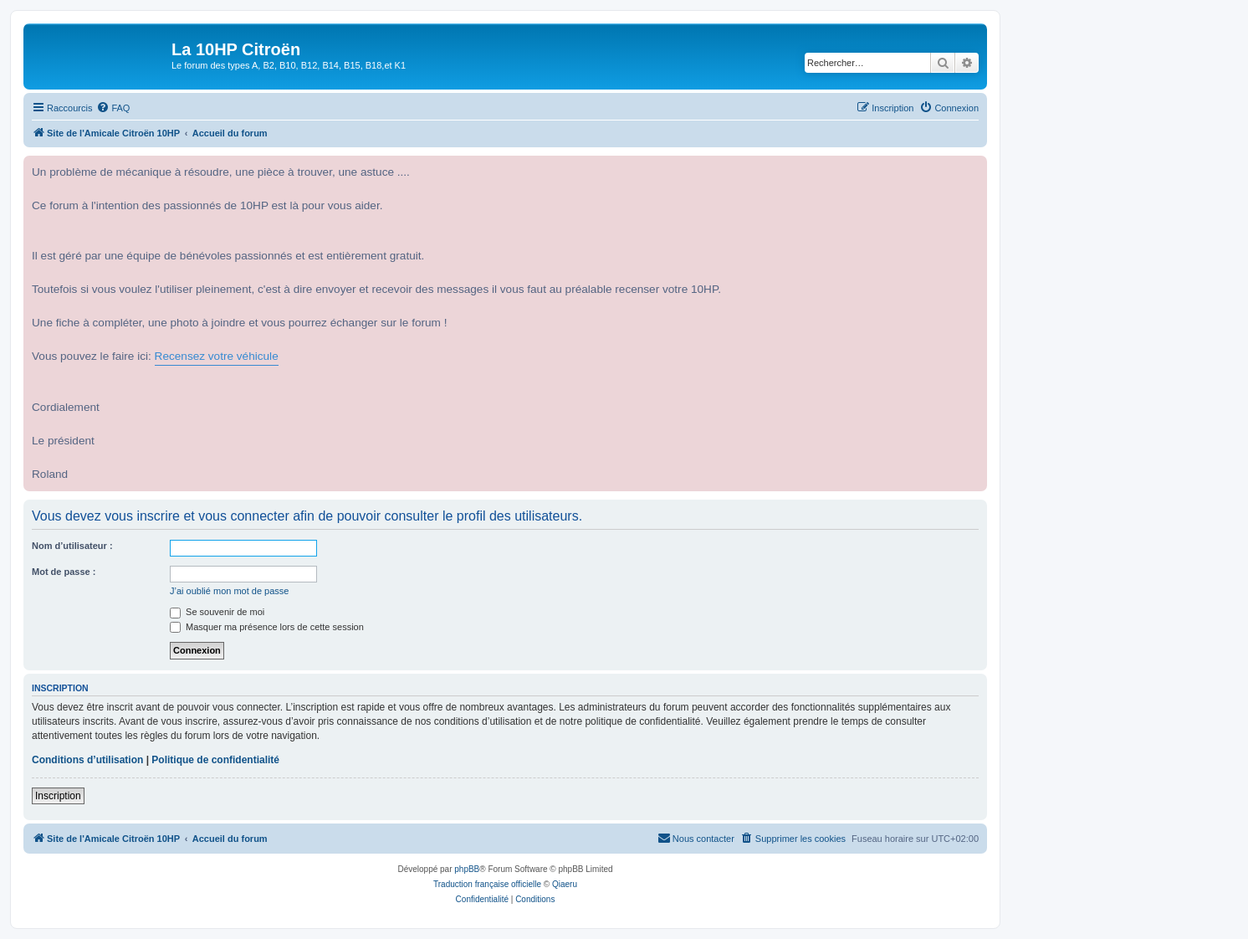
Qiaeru (564, 884)
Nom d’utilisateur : (72, 546)
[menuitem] (113, 108)
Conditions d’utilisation (87, 760)
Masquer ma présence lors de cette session (267, 627)
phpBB (466, 869)
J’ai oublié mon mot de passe (229, 591)
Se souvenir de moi (217, 612)
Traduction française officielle (487, 884)
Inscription (58, 796)
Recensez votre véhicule (217, 356)
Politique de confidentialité (215, 760)
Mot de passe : (63, 572)
